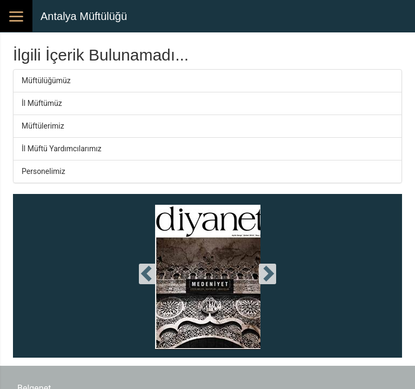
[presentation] (147, 274)
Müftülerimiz (43, 126)
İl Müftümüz (42, 103)
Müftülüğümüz (46, 80)
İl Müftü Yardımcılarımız (62, 148)
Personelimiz (43, 171)
